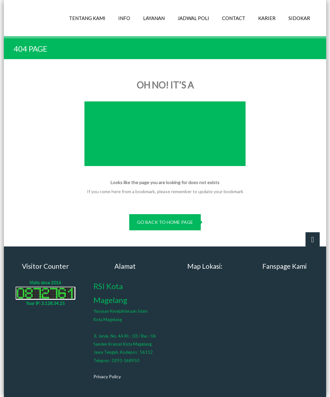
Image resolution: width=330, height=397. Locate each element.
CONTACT (233, 18)
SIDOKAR (299, 18)
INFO (124, 18)
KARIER (267, 18)
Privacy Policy (107, 376)
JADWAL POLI (193, 18)
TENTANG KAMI (87, 18)
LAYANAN (154, 18)
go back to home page (165, 222)
